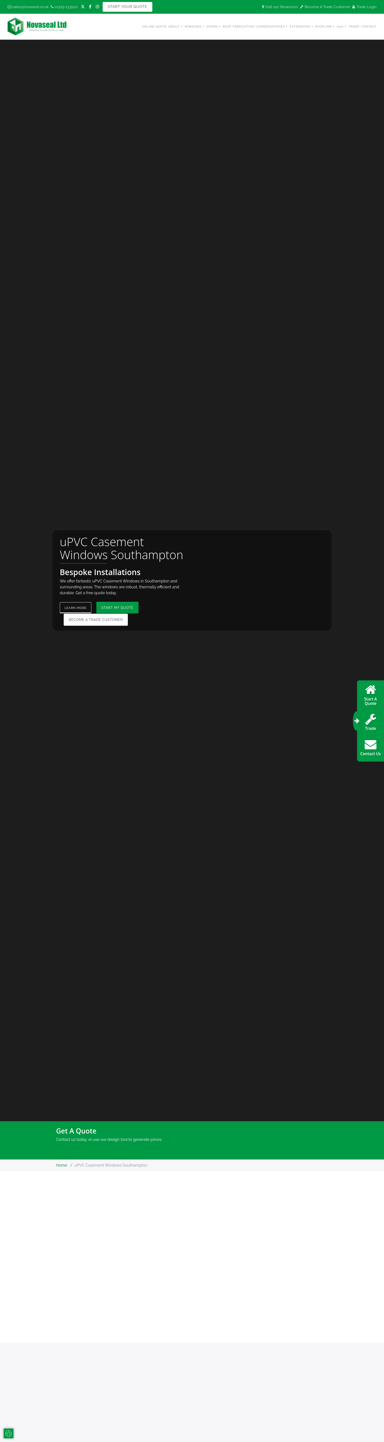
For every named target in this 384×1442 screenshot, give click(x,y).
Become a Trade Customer (96, 620)
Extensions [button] (300, 26)
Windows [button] (193, 26)
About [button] (174, 26)
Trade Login (364, 7)
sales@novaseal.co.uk (28, 7)
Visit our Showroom (280, 7)
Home (61, 1166)
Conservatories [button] (270, 26)
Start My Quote (120, 608)
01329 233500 (64, 7)
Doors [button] (212, 26)
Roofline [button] (323, 26)
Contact (368, 26)
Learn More (77, 608)
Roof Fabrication (238, 26)
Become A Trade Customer (325, 7)
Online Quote (154, 26)
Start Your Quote (127, 6)
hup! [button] (340, 26)
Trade (354, 26)
